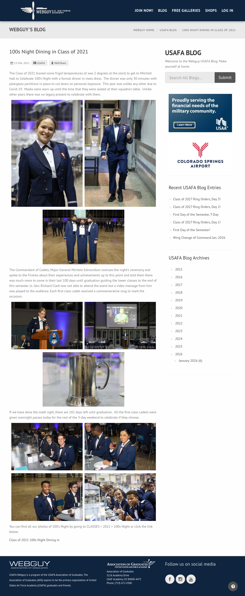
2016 (179, 277)
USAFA (39, 63)
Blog (162, 10)
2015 (179, 269)
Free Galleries (186, 10)
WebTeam (58, 63)
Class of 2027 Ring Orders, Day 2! (197, 207)
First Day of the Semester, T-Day (196, 214)
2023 (179, 331)
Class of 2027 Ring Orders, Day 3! (197, 199)
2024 (179, 339)
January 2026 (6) (190, 360)
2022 (179, 323)
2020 (179, 308)
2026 (179, 354)
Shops (211, 10)
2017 (179, 285)
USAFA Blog (168, 30)
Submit (225, 77)
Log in (227, 10)
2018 (179, 292)
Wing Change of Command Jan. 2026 (199, 237)
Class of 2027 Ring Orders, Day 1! (197, 222)
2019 (179, 300)
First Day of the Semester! (191, 230)
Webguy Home (143, 30)
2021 (179, 315)
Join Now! (144, 10)
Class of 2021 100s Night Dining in (34, 540)
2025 (179, 346)
